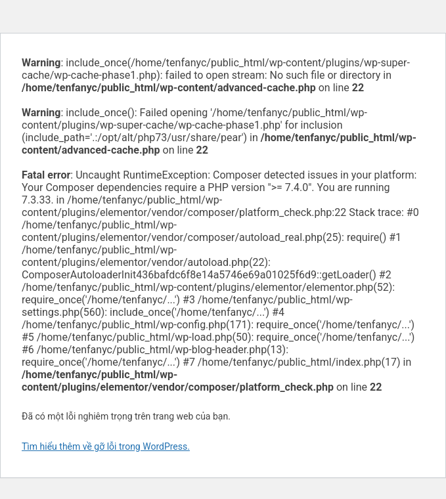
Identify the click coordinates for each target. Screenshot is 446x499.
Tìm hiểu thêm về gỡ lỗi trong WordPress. (106, 446)
